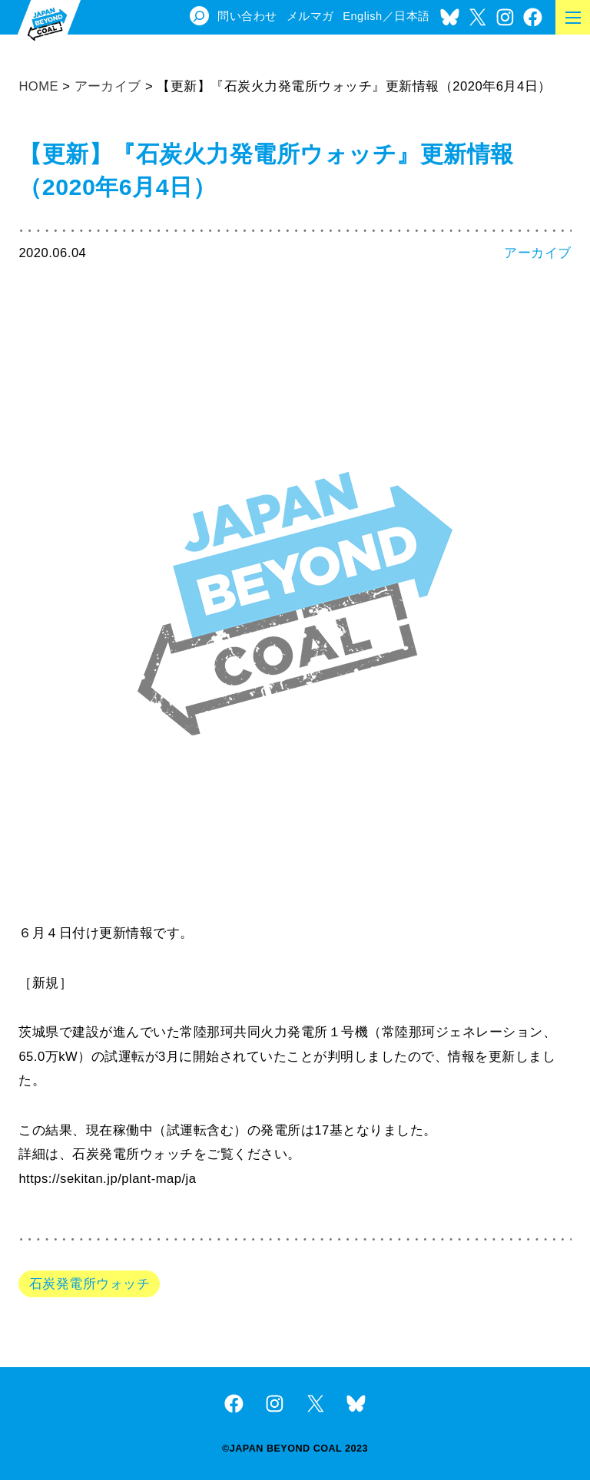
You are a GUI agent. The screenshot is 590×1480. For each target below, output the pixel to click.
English (362, 16)
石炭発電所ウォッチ (89, 1284)
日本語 (412, 16)
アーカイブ (538, 253)
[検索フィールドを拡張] (199, 15)
